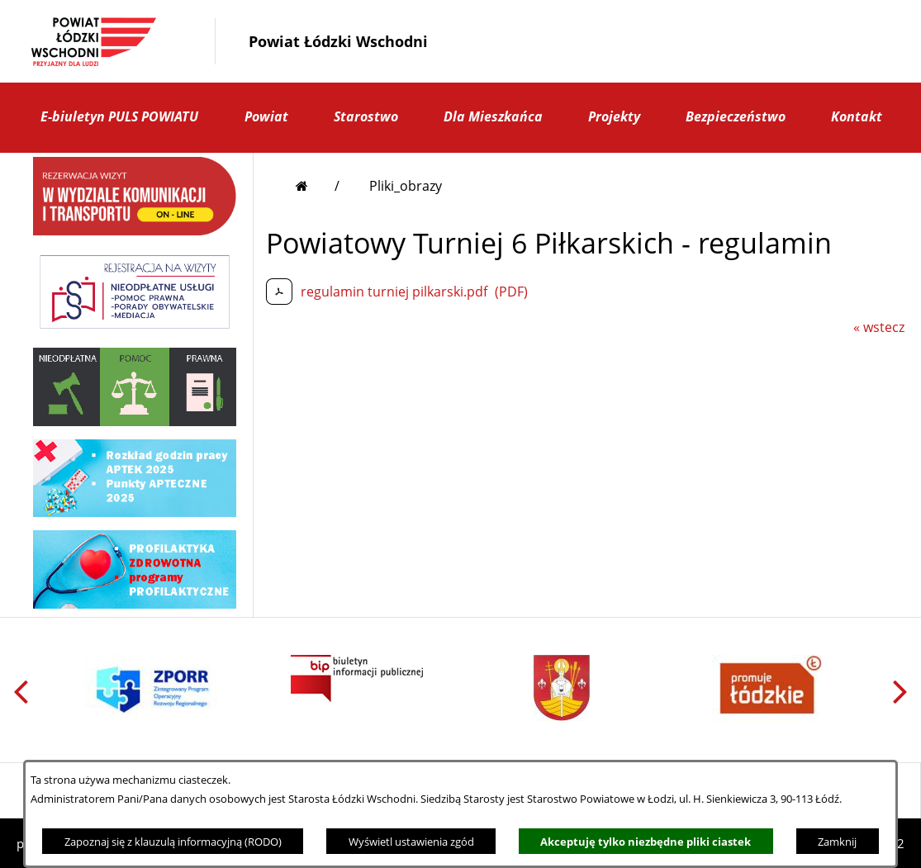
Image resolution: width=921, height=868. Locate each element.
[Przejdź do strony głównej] (317, 185)
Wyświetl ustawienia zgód (411, 841)
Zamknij (837, 841)
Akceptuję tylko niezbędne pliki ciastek (645, 841)
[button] (692, 40)
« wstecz (878, 327)
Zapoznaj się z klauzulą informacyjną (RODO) (173, 841)
